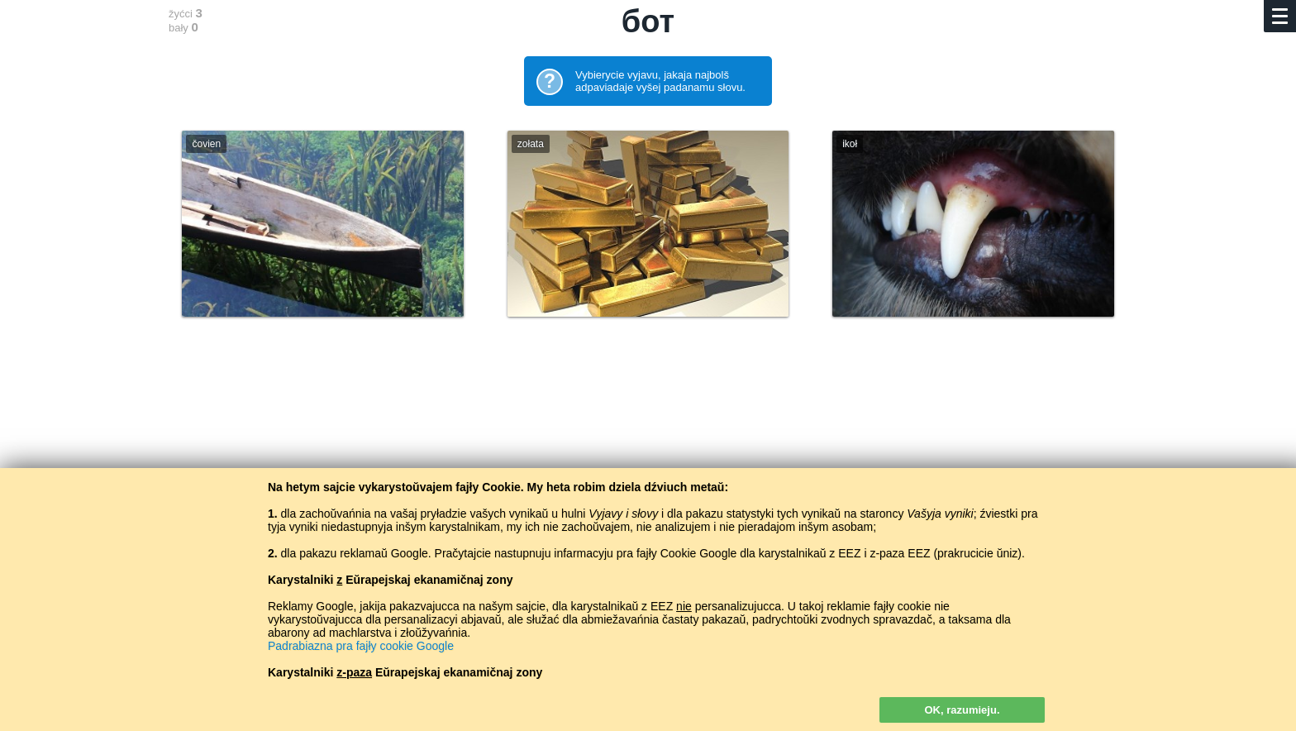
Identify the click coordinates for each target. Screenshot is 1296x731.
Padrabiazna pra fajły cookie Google (361, 645)
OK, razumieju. (961, 710)
